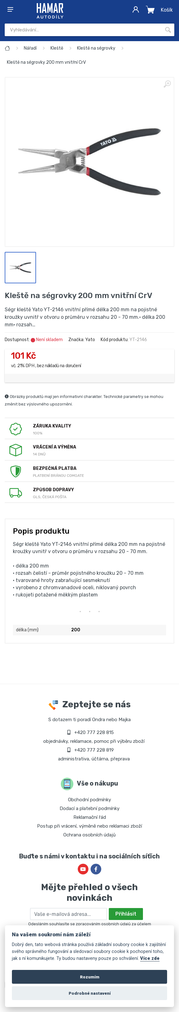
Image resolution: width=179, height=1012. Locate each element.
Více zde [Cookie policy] (150, 958)
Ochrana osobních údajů (89, 835)
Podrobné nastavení (90, 993)
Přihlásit (125, 914)
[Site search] (83, 30)
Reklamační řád (89, 817)
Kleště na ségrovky (96, 48)
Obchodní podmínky (89, 800)
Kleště (56, 48)
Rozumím (89, 976)
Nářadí (30, 48)
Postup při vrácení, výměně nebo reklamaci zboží (89, 826)
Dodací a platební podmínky (89, 808)
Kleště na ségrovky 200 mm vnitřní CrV (46, 62)
